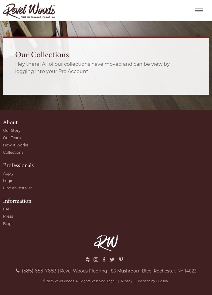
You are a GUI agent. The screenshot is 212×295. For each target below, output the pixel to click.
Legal (111, 281)
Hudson (162, 281)
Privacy (126, 281)
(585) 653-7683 (36, 271)
